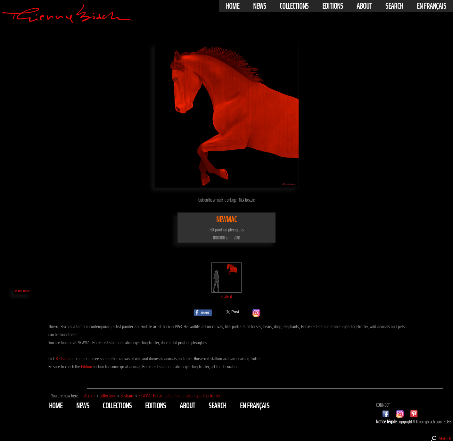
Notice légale (387, 422)
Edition (86, 366)
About (364, 6)
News (259, 6)
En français (431, 6)
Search (394, 6)
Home (232, 6)
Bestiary (62, 358)
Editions (332, 6)
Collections (294, 6)
